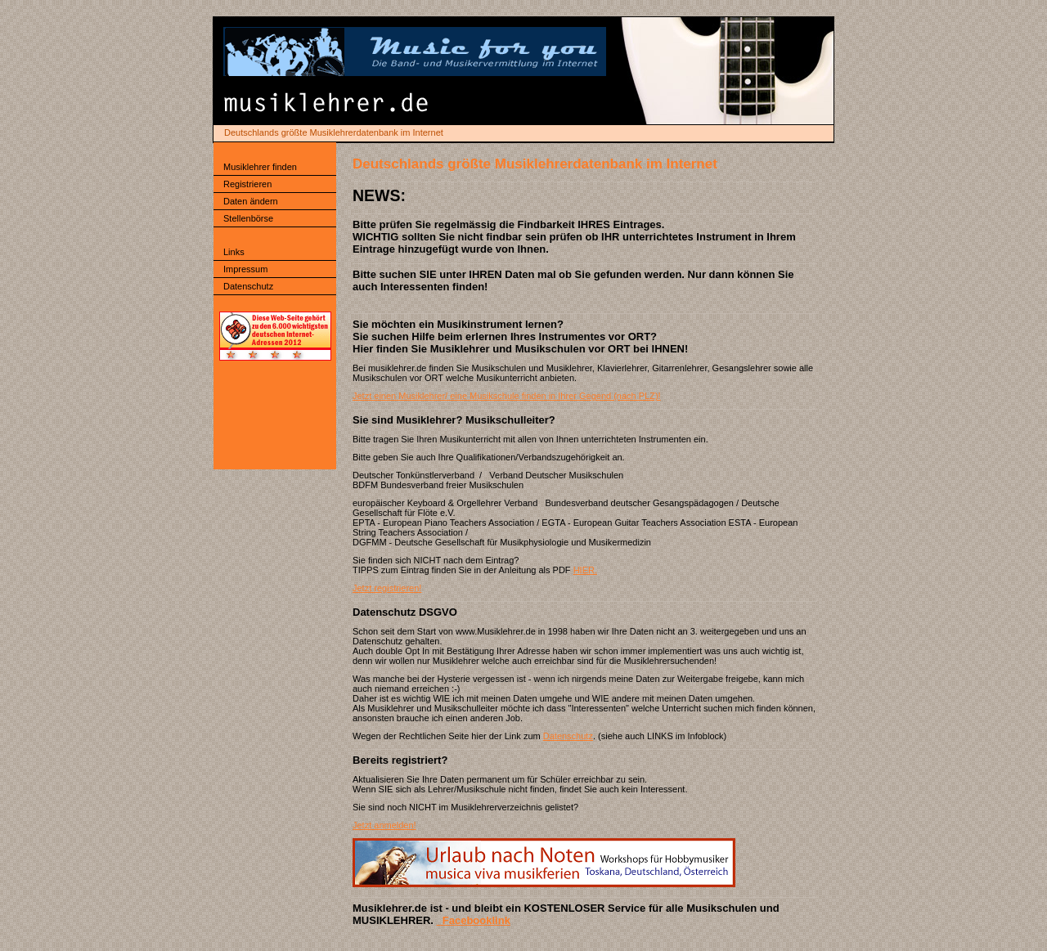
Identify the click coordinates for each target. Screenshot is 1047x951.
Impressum (245, 269)
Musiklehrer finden (260, 167)
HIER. (585, 570)
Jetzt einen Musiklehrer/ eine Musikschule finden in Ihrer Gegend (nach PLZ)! (507, 396)
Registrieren (247, 184)
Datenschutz (248, 286)
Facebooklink (473, 920)
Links (234, 252)
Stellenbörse (248, 218)
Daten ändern (250, 201)
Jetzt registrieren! (387, 588)
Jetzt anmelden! (384, 825)
